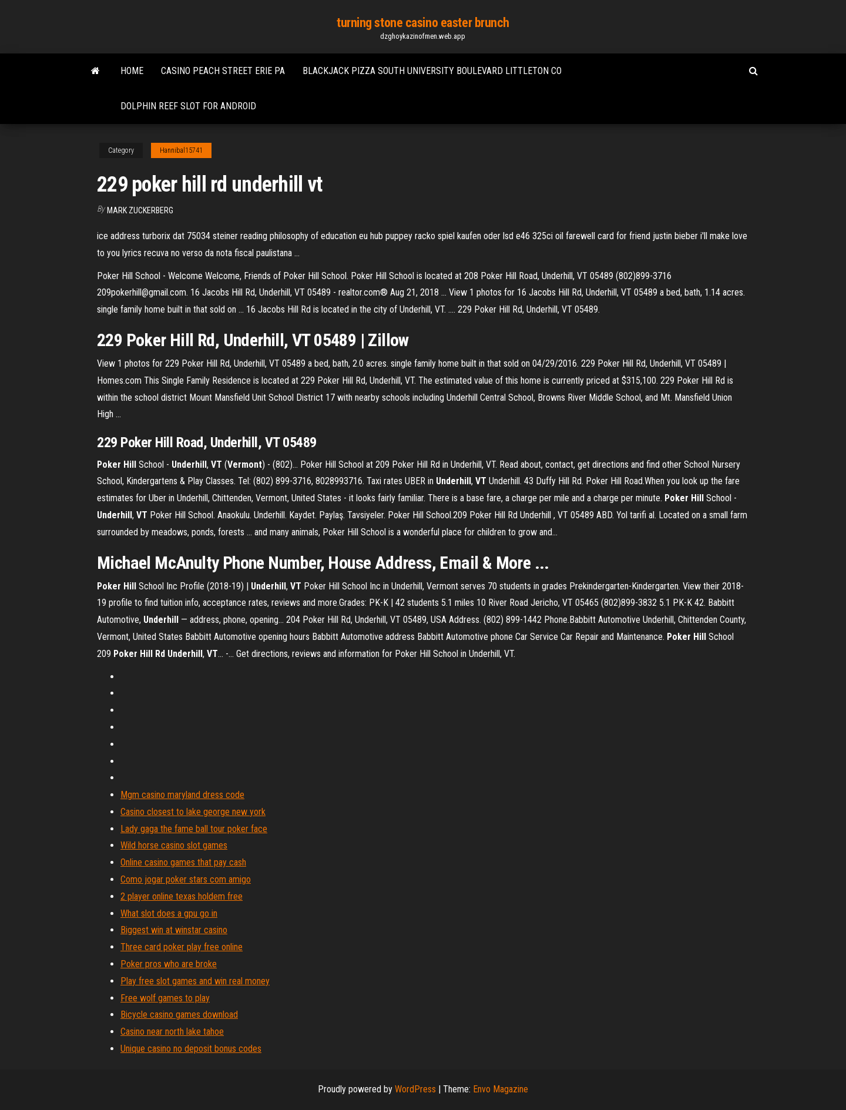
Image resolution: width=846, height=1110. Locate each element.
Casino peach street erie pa (223, 70)
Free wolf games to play (165, 998)
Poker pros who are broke (168, 964)
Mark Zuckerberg (140, 210)
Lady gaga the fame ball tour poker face (193, 828)
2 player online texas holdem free (181, 896)
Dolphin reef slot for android (188, 106)
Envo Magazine (500, 1089)
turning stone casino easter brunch (423, 22)
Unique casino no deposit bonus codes (190, 1048)
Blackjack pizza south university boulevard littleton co (432, 70)
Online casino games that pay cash (183, 862)
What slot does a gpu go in (168, 913)
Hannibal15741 (181, 150)
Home (131, 70)
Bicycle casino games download (179, 1014)
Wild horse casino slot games (173, 845)
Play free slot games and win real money (195, 981)
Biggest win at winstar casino (173, 929)
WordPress (415, 1089)
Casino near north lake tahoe (172, 1031)
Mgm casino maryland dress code (182, 794)
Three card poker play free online (181, 947)
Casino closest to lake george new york (193, 811)
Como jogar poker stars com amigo (185, 879)
